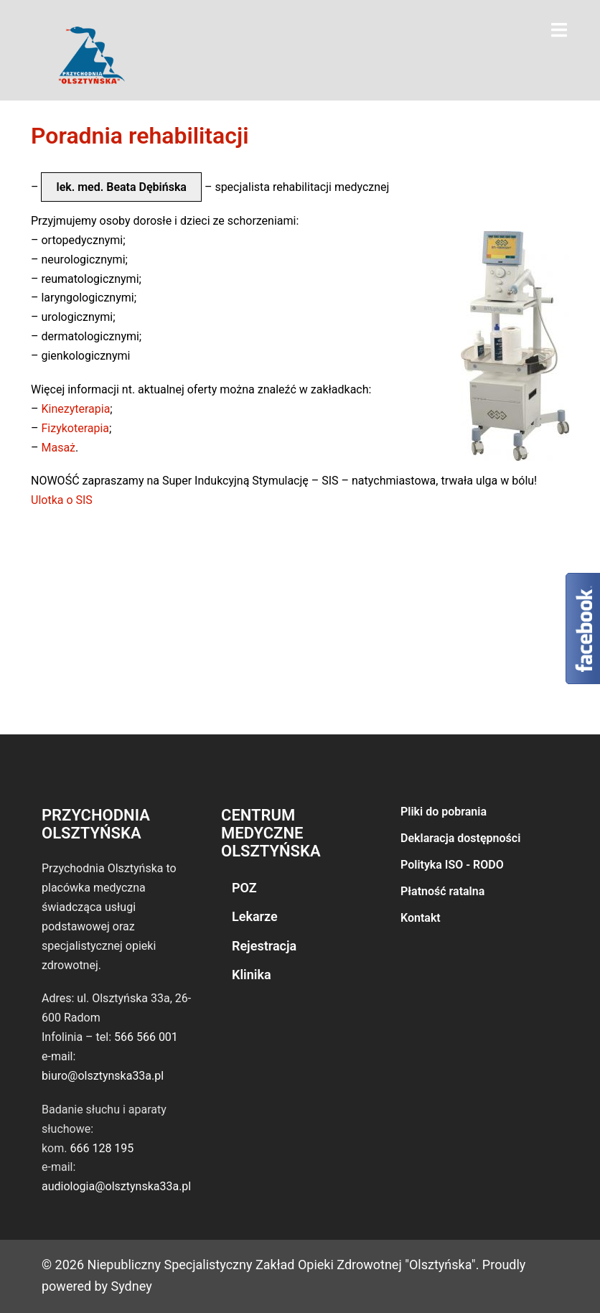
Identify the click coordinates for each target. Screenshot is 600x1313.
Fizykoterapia (75, 428)
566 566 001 (146, 1037)
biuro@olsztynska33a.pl (103, 1076)
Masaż (58, 447)
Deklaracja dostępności (460, 838)
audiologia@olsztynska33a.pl (116, 1186)
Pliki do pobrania (443, 811)
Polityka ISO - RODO (452, 865)
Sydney (131, 1286)
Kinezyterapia (75, 409)
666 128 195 (101, 1148)
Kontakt (420, 918)
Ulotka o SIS (62, 500)
